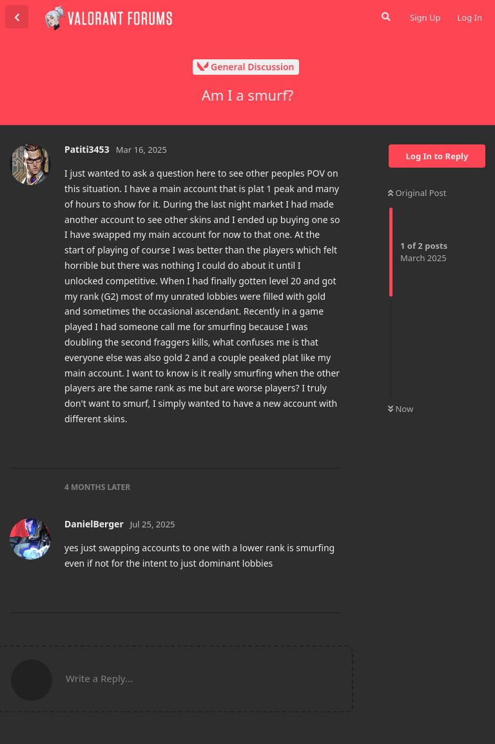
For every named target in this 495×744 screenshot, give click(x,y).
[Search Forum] (384, 16)
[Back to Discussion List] (16, 16)
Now (400, 409)
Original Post (417, 193)
